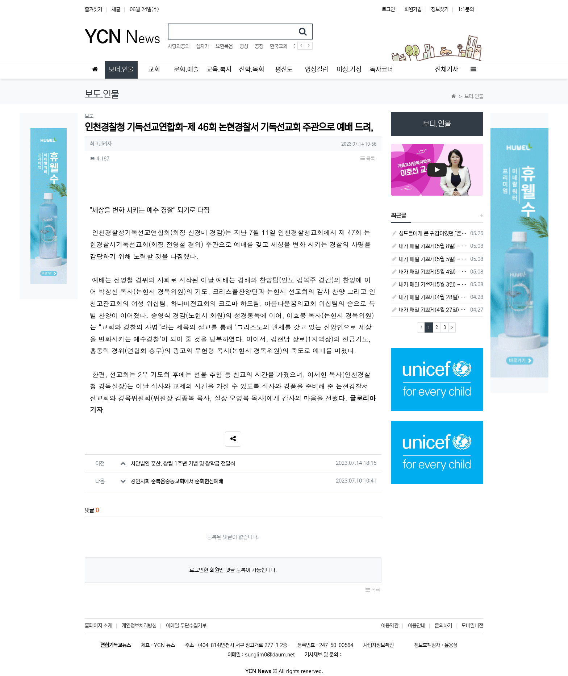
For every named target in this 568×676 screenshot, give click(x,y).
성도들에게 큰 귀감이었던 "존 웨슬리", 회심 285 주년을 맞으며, (429, 233)
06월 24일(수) (144, 9)
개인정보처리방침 (139, 626)
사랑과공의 (178, 46)
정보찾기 (439, 9)
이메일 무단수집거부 (186, 626)
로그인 (388, 9)
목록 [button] (367, 159)
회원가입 (413, 9)
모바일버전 (472, 626)
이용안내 (416, 626)
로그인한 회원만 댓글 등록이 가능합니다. (233, 570)
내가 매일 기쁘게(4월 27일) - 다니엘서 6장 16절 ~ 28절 (429, 310)
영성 (243, 46)
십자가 (202, 46)
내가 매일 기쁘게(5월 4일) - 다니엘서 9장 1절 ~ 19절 (429, 272)
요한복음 (224, 46)
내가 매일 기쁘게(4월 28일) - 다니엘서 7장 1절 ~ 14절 (429, 297)
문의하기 (443, 626)
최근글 (398, 215)
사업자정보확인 (378, 645)
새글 (116, 9)
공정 (259, 46)
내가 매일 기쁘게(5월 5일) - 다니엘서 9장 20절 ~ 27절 (429, 259)
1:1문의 (466, 9)
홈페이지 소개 (98, 626)
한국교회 (278, 46)
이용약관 (389, 626)
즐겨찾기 (93, 9)
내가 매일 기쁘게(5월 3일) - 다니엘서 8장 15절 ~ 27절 (429, 284)
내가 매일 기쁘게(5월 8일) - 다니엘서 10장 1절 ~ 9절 (429, 246)
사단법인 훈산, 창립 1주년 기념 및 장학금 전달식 (183, 463)
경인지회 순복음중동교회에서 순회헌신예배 (177, 481)
